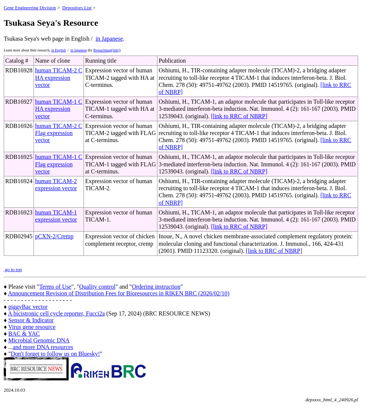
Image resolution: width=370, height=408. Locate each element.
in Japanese (109, 38)
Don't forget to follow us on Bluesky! (55, 354)
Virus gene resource (32, 327)
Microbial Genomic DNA (38, 340)
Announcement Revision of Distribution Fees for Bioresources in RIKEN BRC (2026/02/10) (118, 293)
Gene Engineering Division (30, 7)
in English (58, 50)
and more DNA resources (43, 347)
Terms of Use (55, 286)
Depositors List (77, 7)
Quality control (97, 286)
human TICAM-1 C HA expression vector (58, 108)
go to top (13, 269)
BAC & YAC (24, 333)
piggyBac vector (27, 307)
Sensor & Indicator (31, 320)
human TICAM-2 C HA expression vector (58, 77)
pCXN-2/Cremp (54, 236)
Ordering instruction (156, 286)
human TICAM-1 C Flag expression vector (58, 164)
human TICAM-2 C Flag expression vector (58, 133)
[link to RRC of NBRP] (239, 116)
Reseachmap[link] (106, 50)
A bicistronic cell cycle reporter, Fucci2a (56, 313)
